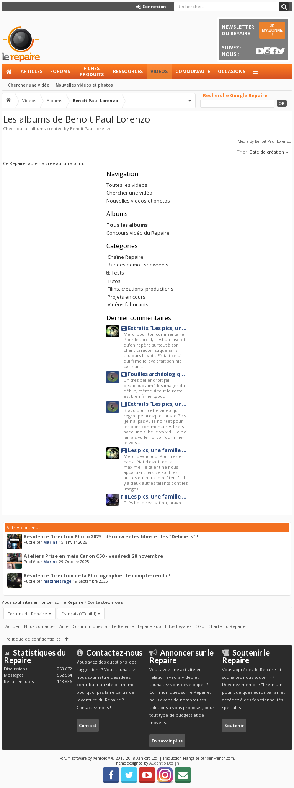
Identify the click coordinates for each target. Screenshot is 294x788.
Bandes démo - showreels (138, 264)
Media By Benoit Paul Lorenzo (264, 141)
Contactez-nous (105, 602)
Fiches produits (92, 71)
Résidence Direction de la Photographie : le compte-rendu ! (97, 575)
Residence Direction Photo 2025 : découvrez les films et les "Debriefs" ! (111, 536)
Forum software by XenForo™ (108, 758)
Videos (159, 71)
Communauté (192, 71)
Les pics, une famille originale (154, 450)
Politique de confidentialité (33, 639)
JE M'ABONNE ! (272, 30)
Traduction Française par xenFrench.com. (199, 758)
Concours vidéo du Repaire (138, 232)
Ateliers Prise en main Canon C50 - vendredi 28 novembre (93, 556)
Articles (31, 71)
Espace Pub (149, 626)
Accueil (9, 71)
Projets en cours (126, 296)
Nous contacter (40, 626)
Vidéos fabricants (128, 304)
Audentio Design (164, 763)
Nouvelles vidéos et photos (84, 85)
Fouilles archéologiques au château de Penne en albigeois (154, 374)
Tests (117, 272)
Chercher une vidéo (28, 85)
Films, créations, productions (140, 288)
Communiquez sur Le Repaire (103, 626)
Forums (60, 71)
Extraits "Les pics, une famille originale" (154, 328)
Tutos (114, 281)
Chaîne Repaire (126, 256)
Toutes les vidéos (126, 184)
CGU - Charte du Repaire (220, 626)
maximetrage (57, 581)
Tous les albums (127, 224)
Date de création (269, 153)
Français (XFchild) (78, 613)
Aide (64, 626)
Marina (50, 542)
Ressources (128, 71)
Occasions (231, 71)
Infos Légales (178, 626)
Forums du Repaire (27, 613)
